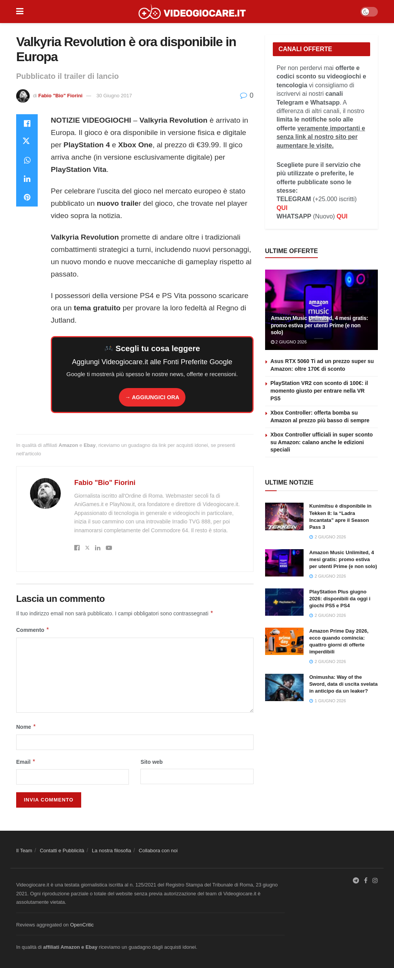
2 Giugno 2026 (289, 342)
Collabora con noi (158, 850)
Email (26, 762)
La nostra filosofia (111, 850)
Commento (33, 630)
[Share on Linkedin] (27, 179)
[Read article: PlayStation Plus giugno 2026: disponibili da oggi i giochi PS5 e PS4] (284, 602)
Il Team (24, 850)
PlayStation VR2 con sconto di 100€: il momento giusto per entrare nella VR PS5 (319, 390)
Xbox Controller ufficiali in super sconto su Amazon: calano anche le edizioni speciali (321, 442)
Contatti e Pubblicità (62, 850)
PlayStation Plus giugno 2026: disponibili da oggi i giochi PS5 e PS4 (340, 598)
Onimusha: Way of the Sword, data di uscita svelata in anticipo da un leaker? (343, 684)
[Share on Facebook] (27, 123)
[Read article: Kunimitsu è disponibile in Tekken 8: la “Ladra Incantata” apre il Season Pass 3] (284, 516)
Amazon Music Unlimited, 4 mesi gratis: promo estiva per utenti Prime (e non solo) (319, 325)
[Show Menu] (19, 11)
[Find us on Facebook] (365, 880)
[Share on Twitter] (27, 142)
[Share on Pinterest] (27, 197)
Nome (26, 727)
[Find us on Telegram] (356, 880)
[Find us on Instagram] (375, 880)
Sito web (151, 762)
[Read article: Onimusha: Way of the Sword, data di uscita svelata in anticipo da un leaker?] (284, 687)
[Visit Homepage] (192, 11)
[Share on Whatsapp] (27, 160)
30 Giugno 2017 (114, 95)
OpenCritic (81, 925)
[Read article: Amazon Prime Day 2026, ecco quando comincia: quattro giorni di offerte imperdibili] (284, 641)
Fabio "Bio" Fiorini (60, 95)
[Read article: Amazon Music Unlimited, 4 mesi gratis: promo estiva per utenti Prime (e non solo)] (284, 563)
